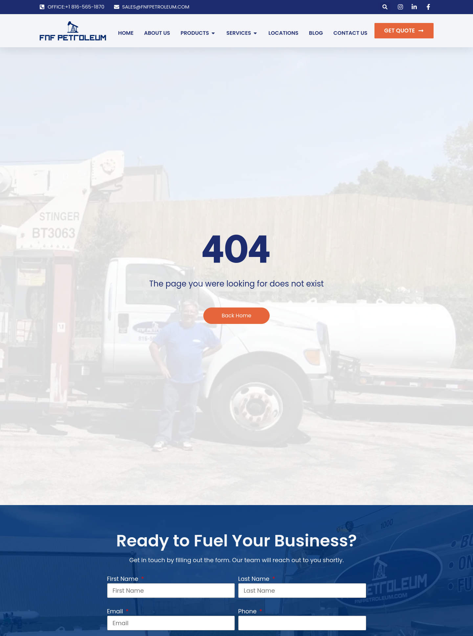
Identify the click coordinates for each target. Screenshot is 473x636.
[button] (385, 7)
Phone (248, 611)
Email (116, 611)
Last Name (254, 579)
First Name (123, 579)
